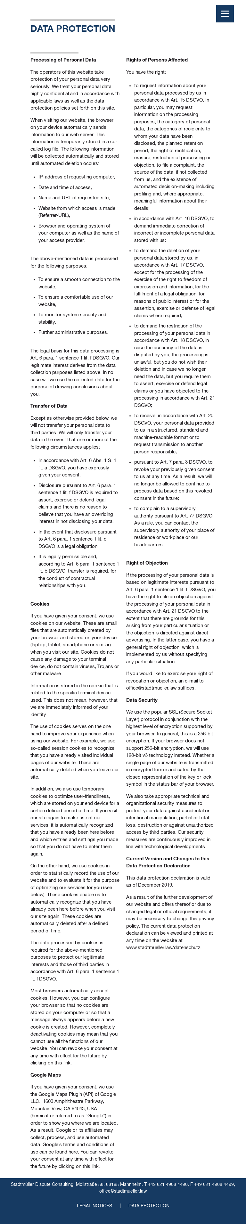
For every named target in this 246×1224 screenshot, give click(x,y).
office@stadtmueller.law (123, 1191)
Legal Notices (94, 1206)
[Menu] (225, 13)
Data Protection (148, 1206)
